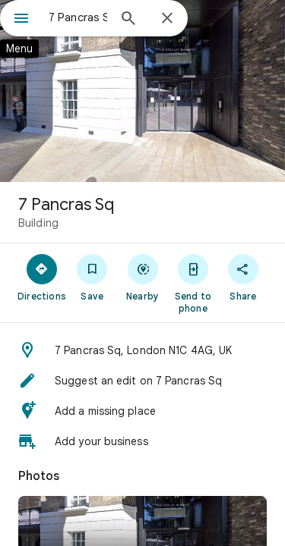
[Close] (167, 19)
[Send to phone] (193, 283)
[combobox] (78, 17)
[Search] (128, 19)
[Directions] (42, 277)
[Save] (92, 277)
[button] (142, 350)
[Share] (243, 277)
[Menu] (21, 19)
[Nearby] (142, 277)
